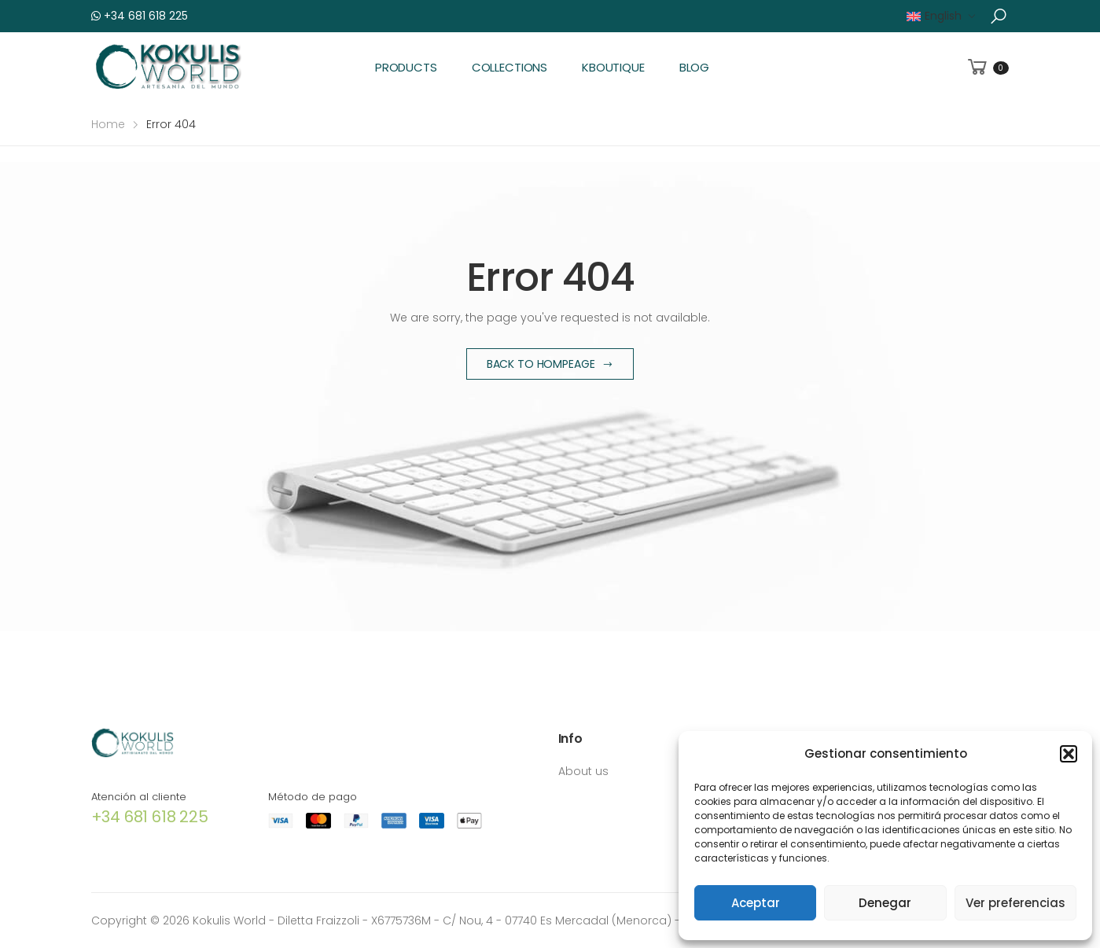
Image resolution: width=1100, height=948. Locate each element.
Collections (509, 67)
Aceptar (755, 903)
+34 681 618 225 (139, 16)
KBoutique (613, 67)
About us (583, 771)
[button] (1068, 754)
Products (406, 67)
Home (108, 124)
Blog (694, 67)
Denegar (885, 903)
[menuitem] (941, 16)
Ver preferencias (1015, 903)
